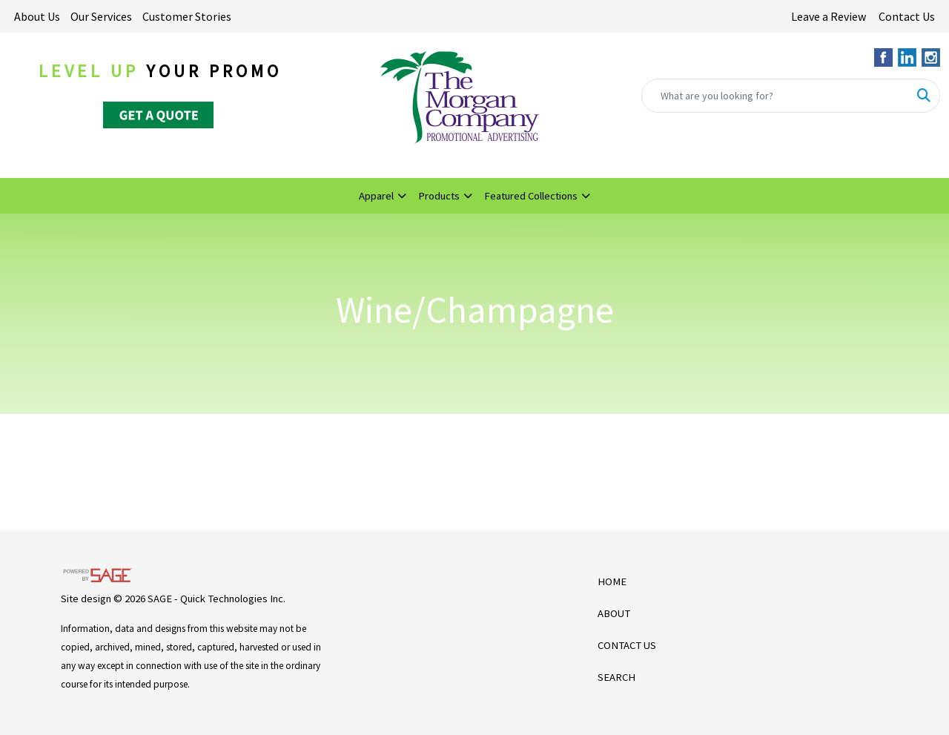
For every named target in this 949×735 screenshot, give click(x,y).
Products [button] (439, 195)
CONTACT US (627, 645)
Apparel (376, 195)
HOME (612, 581)
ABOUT (614, 613)
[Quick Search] (775, 96)
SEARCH (616, 677)
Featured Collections (531, 195)
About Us (37, 16)
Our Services (101, 16)
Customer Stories (186, 16)
